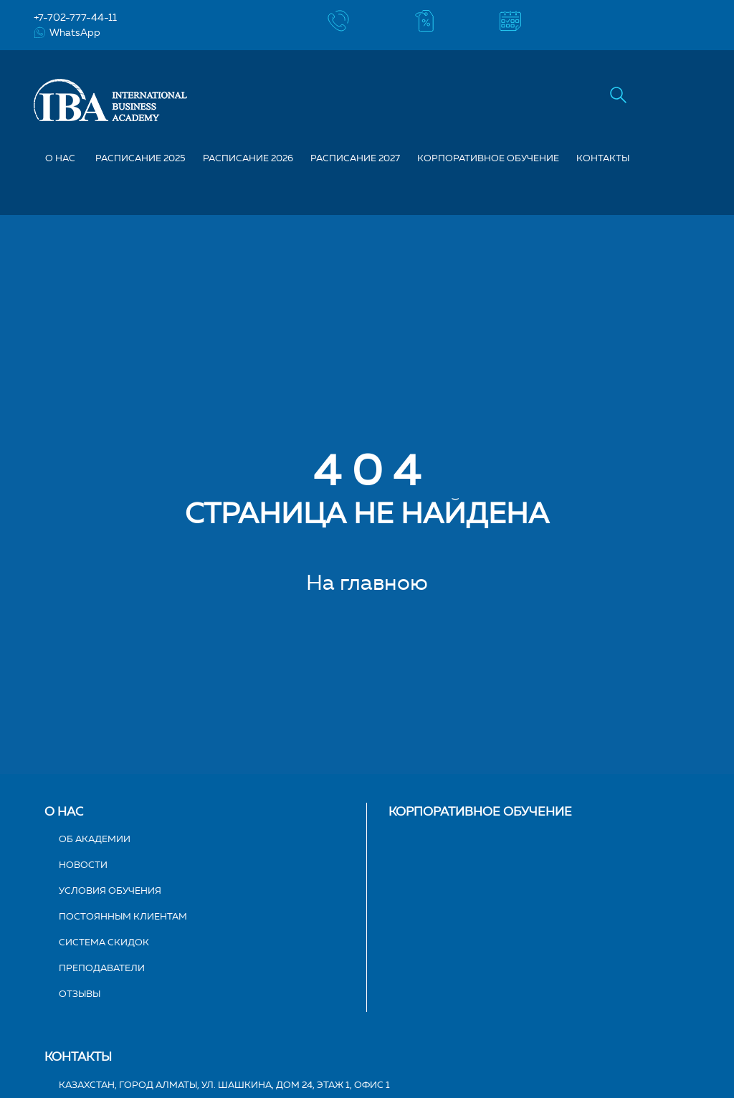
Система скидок (104, 941)
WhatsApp (67, 33)
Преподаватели (102, 967)
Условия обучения (110, 890)
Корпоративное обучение (488, 157)
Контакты (602, 157)
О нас (63, 811)
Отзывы (79, 993)
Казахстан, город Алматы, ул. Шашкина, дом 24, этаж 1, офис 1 (224, 1084)
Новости (83, 864)
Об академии (94, 838)
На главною (367, 582)
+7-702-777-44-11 (75, 17)
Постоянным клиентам (123, 916)
